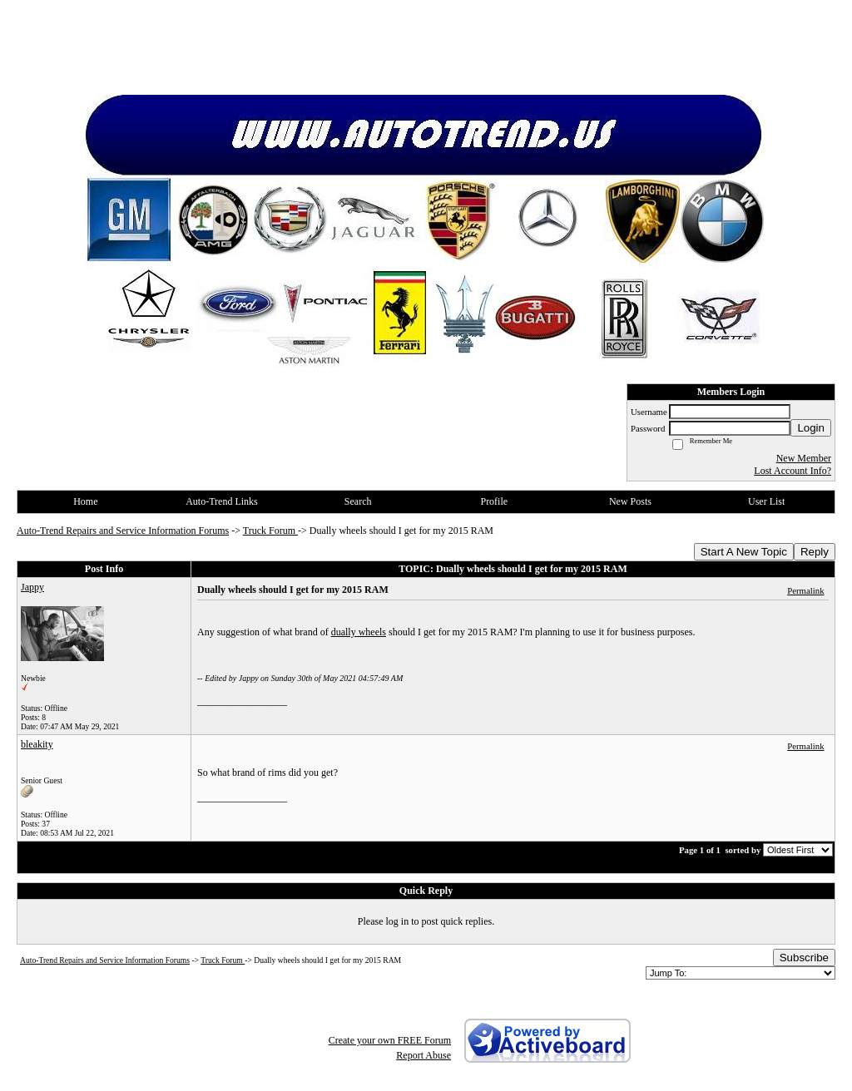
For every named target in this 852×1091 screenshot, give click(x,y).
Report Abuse (423, 1055)
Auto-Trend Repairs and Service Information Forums (123, 530)
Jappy (32, 587)
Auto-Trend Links (222, 501)
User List (766, 501)
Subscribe (804, 957)
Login (811, 428)
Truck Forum (270, 530)
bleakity (37, 744)
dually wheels (358, 632)
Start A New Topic (744, 552)
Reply (814, 552)
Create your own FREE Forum (390, 1040)
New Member (803, 458)
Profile (494, 501)
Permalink (805, 590)
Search (358, 501)
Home (85, 501)
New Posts (630, 501)
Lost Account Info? (792, 470)
